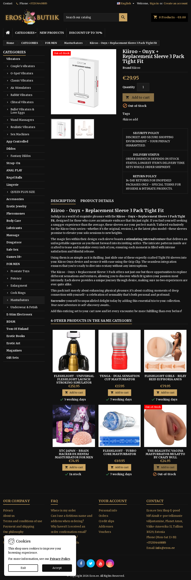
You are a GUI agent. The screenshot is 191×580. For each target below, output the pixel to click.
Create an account (176, 3)
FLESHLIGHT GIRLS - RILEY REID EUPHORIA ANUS (165, 377)
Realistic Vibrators (22, 127)
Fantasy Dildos (20, 156)
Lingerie (12, 185)
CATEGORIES (25, 33)
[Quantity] (143, 87)
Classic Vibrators (21, 80)
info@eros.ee (165, 548)
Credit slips (106, 521)
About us (9, 516)
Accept (57, 568)
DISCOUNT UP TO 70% (85, 33)
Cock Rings (17, 293)
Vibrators (13, 59)
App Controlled (17, 141)
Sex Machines (19, 134)
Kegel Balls (14, 177)
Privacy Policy (60, 559)
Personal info (108, 510)
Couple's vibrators (22, 66)
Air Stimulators (20, 88)
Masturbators (19, 300)
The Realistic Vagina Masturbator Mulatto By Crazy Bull (165, 454)
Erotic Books (15, 336)
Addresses (106, 526)
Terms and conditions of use (22, 521)
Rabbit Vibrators (21, 95)
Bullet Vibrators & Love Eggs (22, 111)
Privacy (8, 510)
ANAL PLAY (14, 170)
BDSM (10, 321)
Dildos (11, 149)
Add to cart (138, 97)
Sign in (154, 3)
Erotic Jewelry (16, 206)
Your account (113, 501)
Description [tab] (63, 201)
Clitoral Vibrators (22, 102)
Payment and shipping (18, 526)
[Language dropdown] (126, 3)
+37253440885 (38, 3)
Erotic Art (13, 343)
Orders (103, 516)
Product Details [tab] (97, 201)
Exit (23, 568)
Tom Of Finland (17, 329)
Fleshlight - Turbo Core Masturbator (119, 452)
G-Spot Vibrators (21, 73)
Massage (12, 235)
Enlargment (18, 285)
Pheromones (15, 213)
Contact (7, 3)
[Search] (95, 17)
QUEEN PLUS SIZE (22, 192)
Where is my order (63, 510)
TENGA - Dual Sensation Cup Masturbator (120, 377)
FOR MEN (13, 264)
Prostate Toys (19, 271)
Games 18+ (14, 257)
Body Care (13, 221)
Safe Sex (12, 249)
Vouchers (105, 532)
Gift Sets (12, 357)
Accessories (15, 199)
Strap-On (13, 163)
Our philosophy (13, 532)
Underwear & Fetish (23, 307)
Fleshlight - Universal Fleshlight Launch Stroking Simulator (74, 379)
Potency (16, 278)
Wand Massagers (22, 120)
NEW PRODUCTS (52, 33)
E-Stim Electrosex (19, 314)
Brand (127, 68)
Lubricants (14, 228)
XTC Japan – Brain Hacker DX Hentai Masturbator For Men (74, 454)
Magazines (14, 350)
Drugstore (14, 242)
